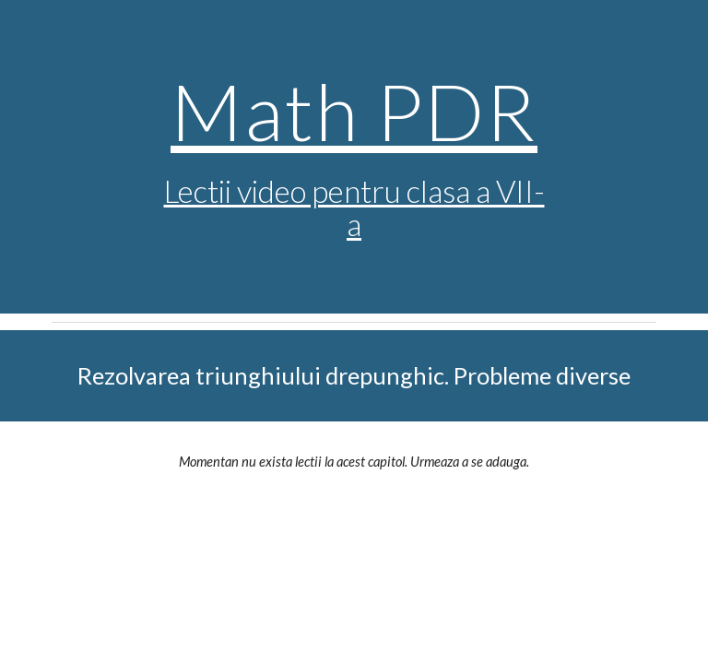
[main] (353, 157)
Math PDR (354, 111)
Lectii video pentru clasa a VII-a (354, 207)
